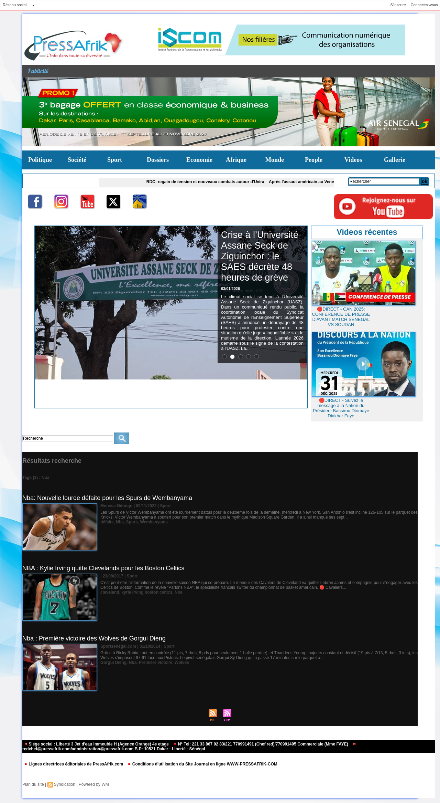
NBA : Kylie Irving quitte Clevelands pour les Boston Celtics (103, 568)
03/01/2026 (230, 288)
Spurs (132, 522)
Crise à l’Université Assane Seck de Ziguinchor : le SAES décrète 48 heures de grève (259, 256)
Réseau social (14, 5)
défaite (107, 522)
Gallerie (394, 159)
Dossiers (158, 159)
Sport (114, 159)
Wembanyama (153, 522)
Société (77, 159)
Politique (40, 159)
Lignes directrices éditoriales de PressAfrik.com (74, 764)
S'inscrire (398, 5)
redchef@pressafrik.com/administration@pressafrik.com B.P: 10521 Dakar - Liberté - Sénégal (189, 747)
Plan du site (33, 784)
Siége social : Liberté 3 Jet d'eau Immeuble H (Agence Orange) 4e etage (97, 744)
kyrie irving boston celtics (146, 592)
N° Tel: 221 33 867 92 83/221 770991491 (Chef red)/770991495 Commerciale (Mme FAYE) (261, 744)
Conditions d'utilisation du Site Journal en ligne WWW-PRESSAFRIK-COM (202, 764)
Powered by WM (94, 784)
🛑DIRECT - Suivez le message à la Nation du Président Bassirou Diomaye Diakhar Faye (341, 408)
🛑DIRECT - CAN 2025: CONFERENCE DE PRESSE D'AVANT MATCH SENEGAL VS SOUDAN (341, 316)
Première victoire (155, 662)
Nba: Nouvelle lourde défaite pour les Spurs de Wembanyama (107, 497)
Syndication (64, 784)
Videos (353, 159)
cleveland (109, 592)
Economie (199, 159)
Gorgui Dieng (113, 662)
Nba (120, 522)
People (313, 159)
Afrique (236, 159)
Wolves (182, 662)
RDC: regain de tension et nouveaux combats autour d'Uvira (209, 181)
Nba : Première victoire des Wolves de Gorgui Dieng (94, 638)
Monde (274, 159)
